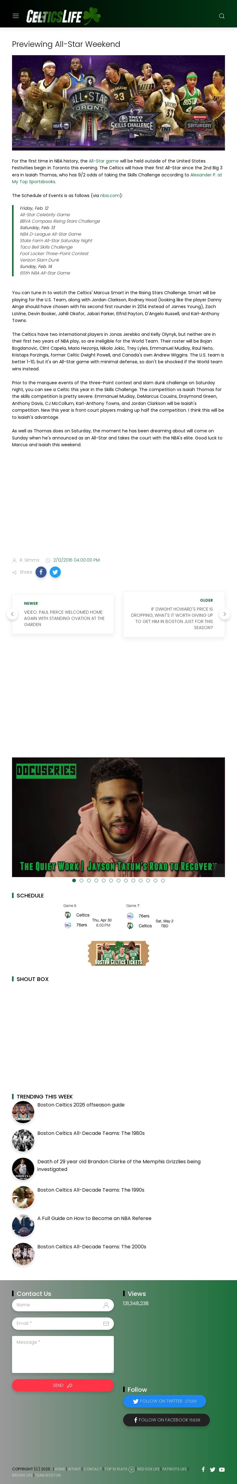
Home (60, 1469)
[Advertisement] (118, 503)
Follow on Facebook (169, 1420)
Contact (93, 1469)
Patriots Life (174, 1469)
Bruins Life (22, 1475)
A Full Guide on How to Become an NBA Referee (94, 1218)
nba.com (110, 195)
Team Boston (48, 1475)
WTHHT (74, 1469)
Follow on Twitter (168, 1401)
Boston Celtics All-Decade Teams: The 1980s (91, 1133)
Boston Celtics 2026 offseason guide (81, 1104)
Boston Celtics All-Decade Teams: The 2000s (91, 1246)
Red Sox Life (148, 1469)
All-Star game (104, 161)
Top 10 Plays (116, 1469)
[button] (41, 572)
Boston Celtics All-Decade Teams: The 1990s (90, 1189)
